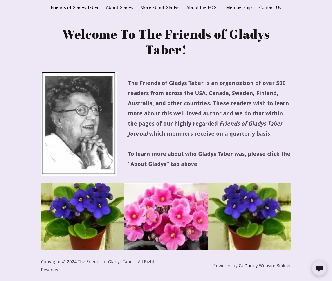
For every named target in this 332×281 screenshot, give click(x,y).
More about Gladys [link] (159, 7)
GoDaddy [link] (248, 265)
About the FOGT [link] (202, 7)
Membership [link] (239, 7)
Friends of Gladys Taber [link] (75, 7)
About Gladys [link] (119, 7)
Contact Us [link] (270, 7)
